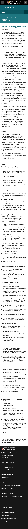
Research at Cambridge (8, 512)
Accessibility (4, 457)
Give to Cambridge (6, 499)
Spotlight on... (5, 523)
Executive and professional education (11, 485)
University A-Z (5, 470)
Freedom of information (7, 460)
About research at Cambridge (9, 518)
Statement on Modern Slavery (9, 465)
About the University (7, 493)
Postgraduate (5, 480)
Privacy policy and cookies (8, 462)
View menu (2, 2)
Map (2, 504)
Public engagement (6, 521)
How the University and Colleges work (11, 496)
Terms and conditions (7, 467)
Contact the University (7, 455)
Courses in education (7, 488)
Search (25, 2)
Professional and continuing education (11, 483)
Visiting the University (7, 507)
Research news (5, 515)
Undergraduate (5, 477)
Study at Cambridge (7, 474)
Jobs (2, 502)
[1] (24, 59)
